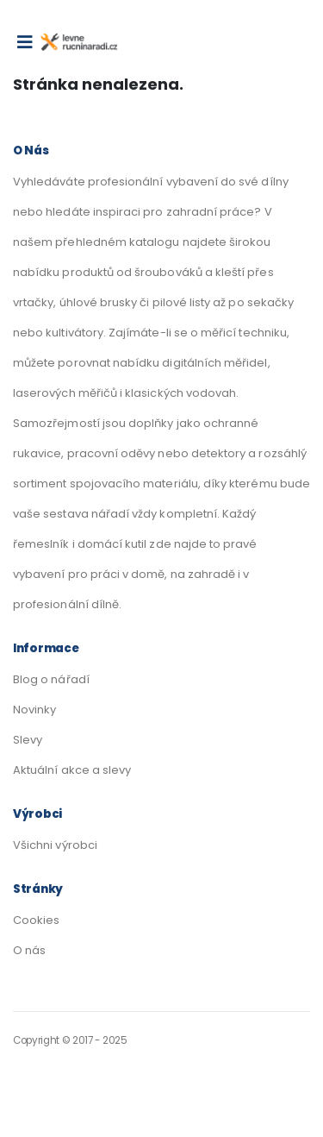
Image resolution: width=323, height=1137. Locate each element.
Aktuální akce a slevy (72, 770)
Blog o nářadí (51, 679)
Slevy (27, 740)
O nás (29, 950)
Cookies (36, 920)
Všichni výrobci (55, 845)
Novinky (34, 709)
